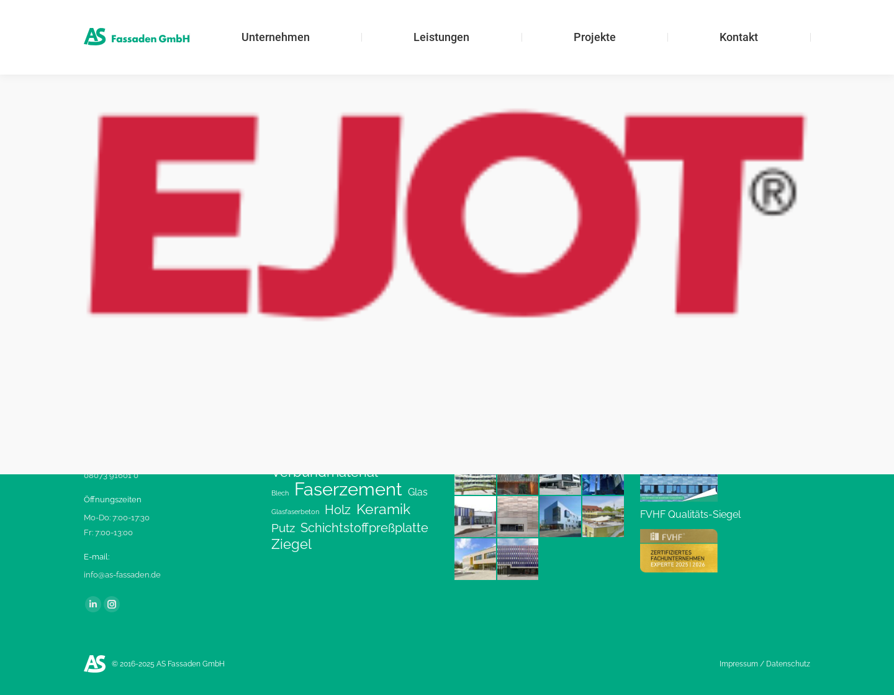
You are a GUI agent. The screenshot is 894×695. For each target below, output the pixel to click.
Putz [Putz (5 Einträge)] (283, 528)
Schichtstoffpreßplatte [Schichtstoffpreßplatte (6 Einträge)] (364, 527)
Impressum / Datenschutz (765, 664)
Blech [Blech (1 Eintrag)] (280, 493)
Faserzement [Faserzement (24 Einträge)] (348, 489)
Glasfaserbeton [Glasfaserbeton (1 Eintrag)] (295, 511)
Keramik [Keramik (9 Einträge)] (383, 509)
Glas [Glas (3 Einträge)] (418, 492)
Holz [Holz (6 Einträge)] (338, 509)
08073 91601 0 (111, 475)
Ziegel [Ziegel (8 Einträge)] (291, 544)
